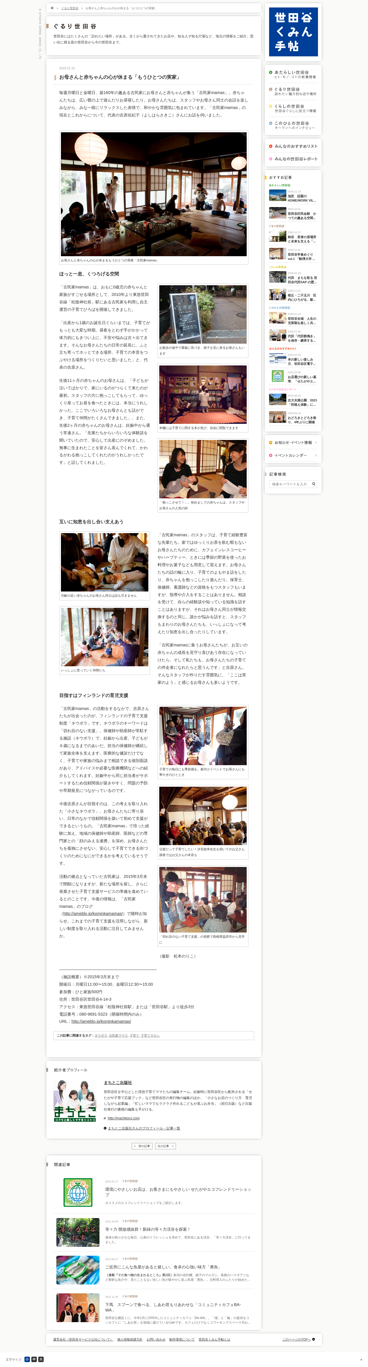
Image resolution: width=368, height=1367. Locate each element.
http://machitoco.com (124, 1118)
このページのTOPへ (296, 1339)
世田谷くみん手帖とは (214, 1339)
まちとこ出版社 (118, 1082)
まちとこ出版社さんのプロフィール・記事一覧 (144, 1128)
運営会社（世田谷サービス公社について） (83, 1339)
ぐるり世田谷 (69, 8)
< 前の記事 (142, 1146)
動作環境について (182, 1339)
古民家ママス (118, 1035)
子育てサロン (150, 1035)
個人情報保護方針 (130, 1339)
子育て (134, 1035)
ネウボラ (101, 1035)
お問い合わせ (156, 1339)
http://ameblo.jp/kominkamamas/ (93, 913)
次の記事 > (166, 1146)
